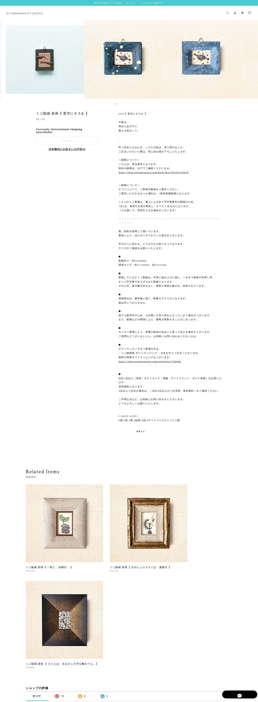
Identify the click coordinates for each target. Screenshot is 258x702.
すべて (37, 587)
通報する (140, 431)
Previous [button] (5, 60)
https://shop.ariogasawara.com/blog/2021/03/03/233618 (153, 172)
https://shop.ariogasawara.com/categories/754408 (150, 361)
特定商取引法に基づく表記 (96, 681)
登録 (201, 634)
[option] (129, 60)
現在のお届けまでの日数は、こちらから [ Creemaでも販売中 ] (129, 3)
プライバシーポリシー (69, 681)
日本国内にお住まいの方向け (67, 149)
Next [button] (252, 60)
